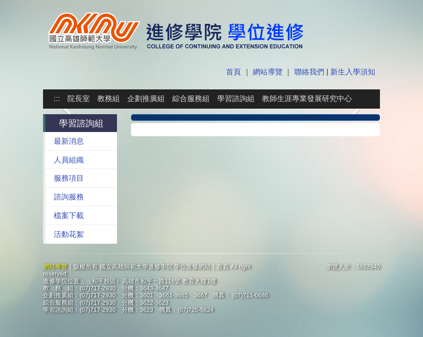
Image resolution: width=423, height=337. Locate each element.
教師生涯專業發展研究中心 (307, 99)
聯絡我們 (309, 72)
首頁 (234, 72)
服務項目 (69, 178)
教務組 (108, 99)
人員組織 (69, 160)
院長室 (78, 99)
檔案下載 (69, 216)
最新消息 (69, 141)
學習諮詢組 (236, 99)
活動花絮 (69, 234)
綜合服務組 (191, 99)
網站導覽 (268, 72)
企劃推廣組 (146, 99)
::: (57, 99)
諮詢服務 (69, 197)
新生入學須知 (351, 72)
